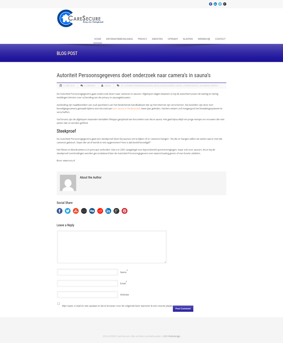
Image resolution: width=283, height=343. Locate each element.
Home (97, 38)
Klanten (188, 38)
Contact (220, 38)
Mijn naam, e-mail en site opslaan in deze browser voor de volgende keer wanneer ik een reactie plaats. (117, 305)
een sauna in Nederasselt (126, 108)
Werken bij (204, 38)
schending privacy (209, 85)
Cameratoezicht (191, 85)
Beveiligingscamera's (164, 85)
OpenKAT (173, 38)
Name (123, 272)
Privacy (142, 38)
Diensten (157, 38)
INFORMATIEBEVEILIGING (119, 38)
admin (108, 85)
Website (124, 294)
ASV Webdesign (171, 336)
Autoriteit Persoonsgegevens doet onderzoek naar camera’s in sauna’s (134, 75)
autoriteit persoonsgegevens (138, 85)
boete (179, 85)
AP (122, 85)
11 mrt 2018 (69, 85)
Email (123, 283)
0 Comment (89, 85)
